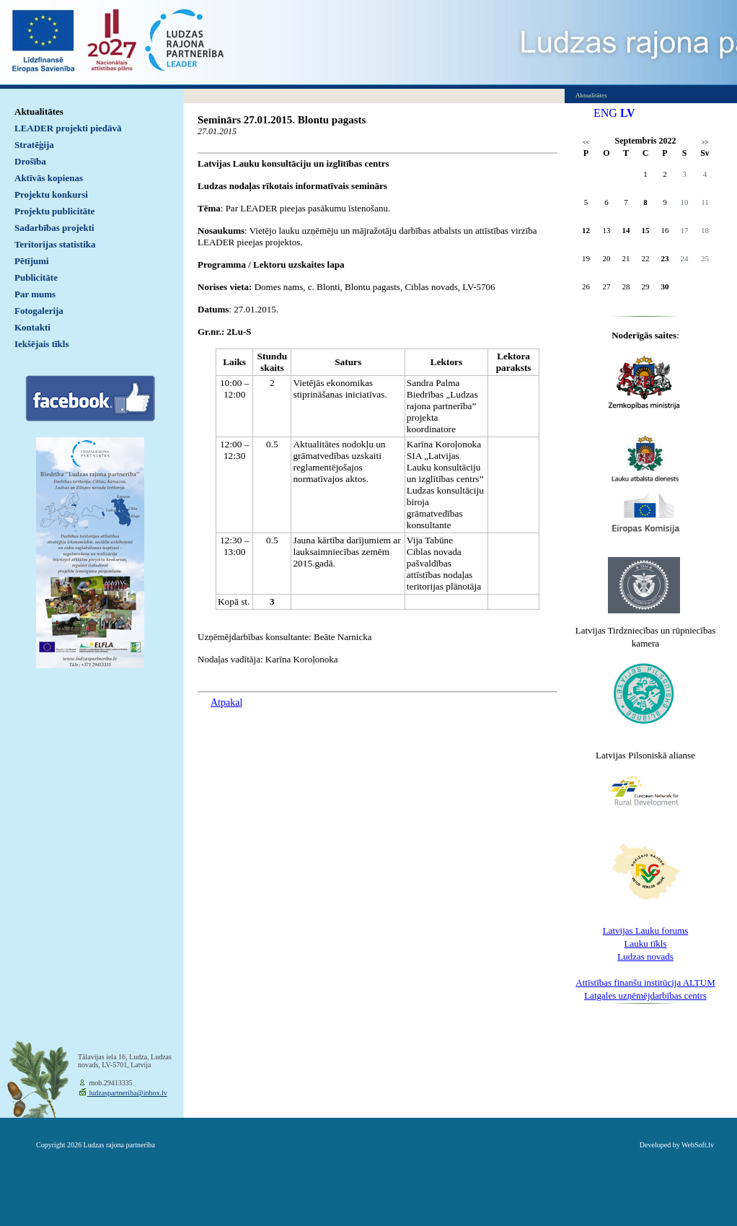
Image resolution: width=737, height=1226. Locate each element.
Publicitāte (36, 277)
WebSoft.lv (697, 1145)
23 (665, 258)
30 (665, 286)
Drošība (30, 161)
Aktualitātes (38, 111)
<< (586, 142)
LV (627, 113)
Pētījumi (31, 260)
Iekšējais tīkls (41, 343)
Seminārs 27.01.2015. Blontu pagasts (282, 120)
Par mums (35, 294)
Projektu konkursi (51, 194)
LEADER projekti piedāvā (68, 128)
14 (626, 230)
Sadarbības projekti (54, 227)
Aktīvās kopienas (48, 177)
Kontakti (32, 327)
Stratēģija (34, 144)
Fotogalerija (38, 310)
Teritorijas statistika (55, 244)
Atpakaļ (226, 702)
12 (586, 230)
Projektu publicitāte (54, 211)
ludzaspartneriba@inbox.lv (127, 1093)
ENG (605, 113)
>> (705, 142)
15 (646, 230)
